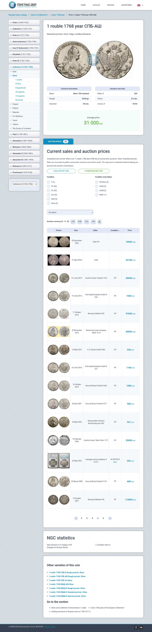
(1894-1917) (21, 166)
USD (93, 221)
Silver (13, 76)
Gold (13, 72)
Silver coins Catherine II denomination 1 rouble (68, 608)
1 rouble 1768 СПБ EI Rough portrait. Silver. (67, 572)
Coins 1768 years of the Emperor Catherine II (107, 608)
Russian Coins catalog (18, 15)
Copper (14, 104)
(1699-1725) (19, 22)
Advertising (126, 5)
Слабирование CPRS (94, 171)
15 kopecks (20, 96)
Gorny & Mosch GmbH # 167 (96, 481)
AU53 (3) (102, 186)
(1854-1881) (21, 153)
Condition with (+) (104, 545)
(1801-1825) (21, 140)
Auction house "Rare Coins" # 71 (96, 440)
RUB (79, 221)
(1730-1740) (23, 41)
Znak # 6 (96, 242)
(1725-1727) (21, 29)
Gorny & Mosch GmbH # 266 (96, 386)
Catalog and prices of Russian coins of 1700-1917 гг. (71, 611)
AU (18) (54, 195)
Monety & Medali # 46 (96, 500)
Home (83, 5)
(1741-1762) (20, 54)
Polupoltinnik (20, 88)
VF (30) (54, 186)
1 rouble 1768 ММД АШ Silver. (61, 584)
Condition (115, 230)
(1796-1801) (19, 134)
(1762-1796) (21, 67)
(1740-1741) (24, 48)
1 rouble (18, 80)
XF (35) (54, 190)
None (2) (54, 203)
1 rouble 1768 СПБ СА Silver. (61, 580)
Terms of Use (49, 627)
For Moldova (16, 116)
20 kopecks (20, 92)
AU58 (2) (102, 190)
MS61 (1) (102, 195)
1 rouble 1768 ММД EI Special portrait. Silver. (67, 596)
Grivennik (19, 100)
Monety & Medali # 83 (96, 313)
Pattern (14, 108)
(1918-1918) (21, 172)
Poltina (18, 84)
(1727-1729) (19, 35)
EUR (73, 221)
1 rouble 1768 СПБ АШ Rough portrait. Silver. (67, 576)
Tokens (14, 124)
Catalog (96, 5)
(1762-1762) (20, 61)
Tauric (14, 120)
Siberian (14, 112)
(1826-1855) (20, 147)
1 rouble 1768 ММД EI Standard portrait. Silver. (68, 592)
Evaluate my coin (61, 171)
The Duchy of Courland (20, 128)
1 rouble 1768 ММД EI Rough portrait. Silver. (67, 588)
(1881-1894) (21, 160)
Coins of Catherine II (39, 15)
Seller (96, 230)
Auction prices (58, 141)
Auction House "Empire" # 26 (96, 278)
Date (76, 230)
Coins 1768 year (58, 15)
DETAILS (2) (103, 182)
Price (130, 230)
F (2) (53, 182)
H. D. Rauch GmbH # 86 (96, 350)
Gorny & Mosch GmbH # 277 (96, 404)
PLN (86, 221)
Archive (110, 5)
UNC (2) (54, 199)
